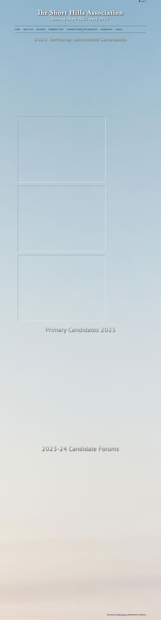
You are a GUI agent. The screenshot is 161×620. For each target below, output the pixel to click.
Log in (143, 1)
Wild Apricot (122, 614)
